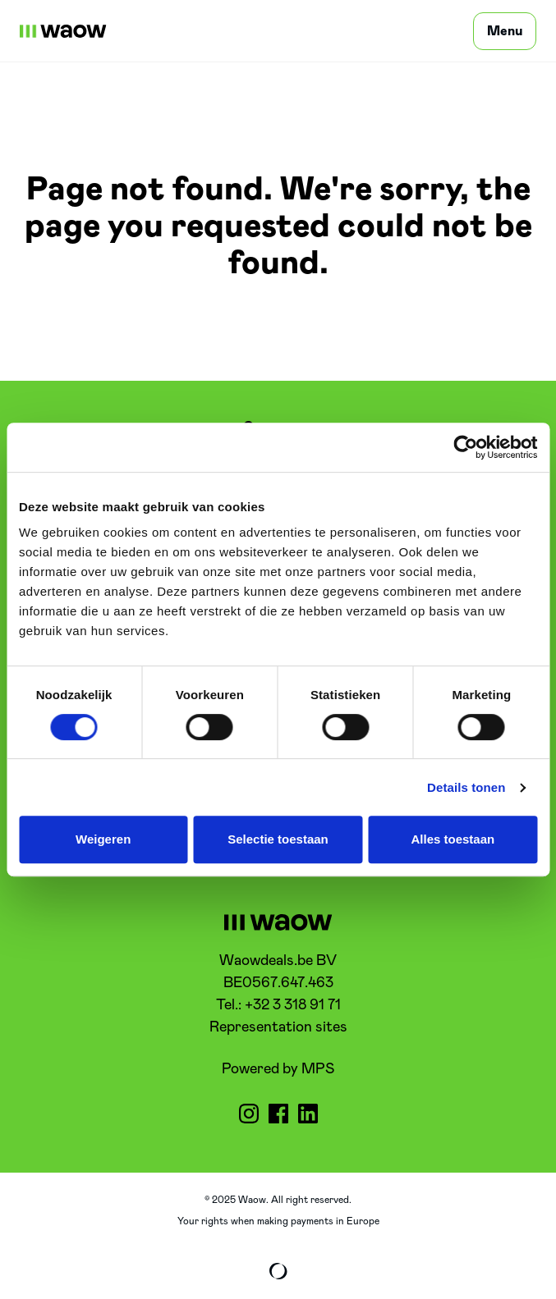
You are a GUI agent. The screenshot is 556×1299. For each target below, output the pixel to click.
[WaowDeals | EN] (63, 31)
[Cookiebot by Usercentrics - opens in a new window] (465, 447)
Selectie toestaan (278, 839)
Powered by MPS (278, 1069)
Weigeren (103, 839)
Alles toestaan (452, 839)
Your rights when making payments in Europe (278, 1221)
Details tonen (466, 787)
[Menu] (504, 31)
